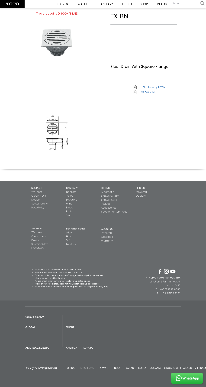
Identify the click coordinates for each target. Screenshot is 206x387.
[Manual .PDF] (152, 92)
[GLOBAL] (70, 327)
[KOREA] (142, 368)
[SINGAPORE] (171, 368)
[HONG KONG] (86, 368)
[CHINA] (70, 368)
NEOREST (36, 188)
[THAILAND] (186, 368)
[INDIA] (116, 368)
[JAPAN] (129, 368)
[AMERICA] (71, 348)
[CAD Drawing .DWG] (153, 87)
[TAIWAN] (103, 368)
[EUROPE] (88, 348)
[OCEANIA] (155, 368)
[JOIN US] (187, 378)
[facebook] (160, 271)
